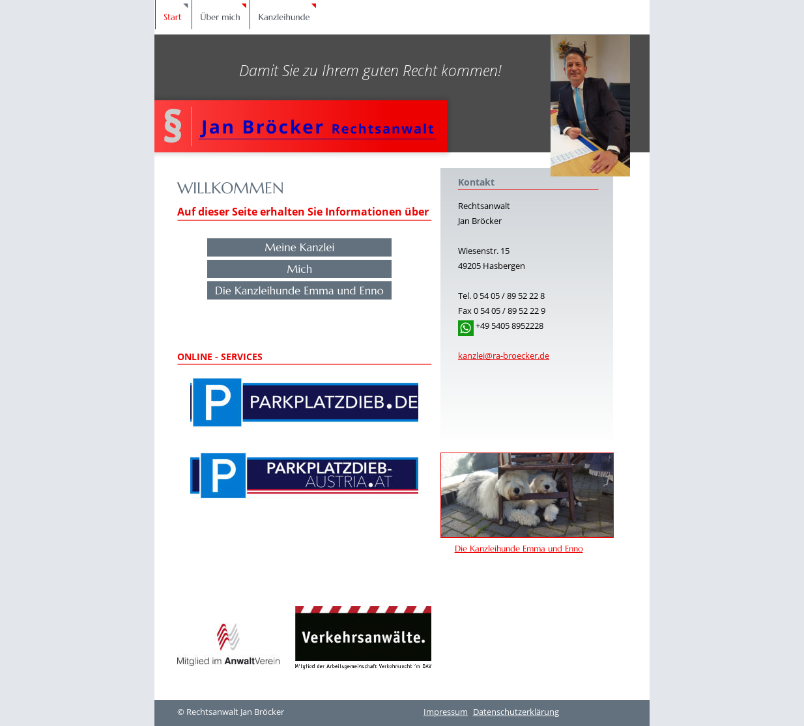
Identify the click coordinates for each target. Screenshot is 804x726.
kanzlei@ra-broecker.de (503, 355)
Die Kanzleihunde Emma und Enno (519, 548)
